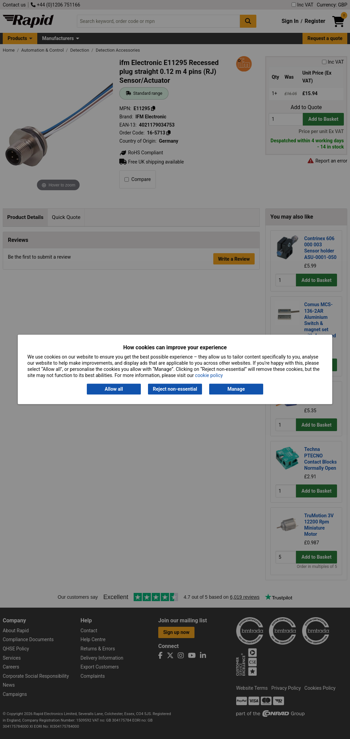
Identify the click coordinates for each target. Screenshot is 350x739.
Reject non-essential (175, 389)
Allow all (114, 389)
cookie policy (209, 375)
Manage (236, 389)
